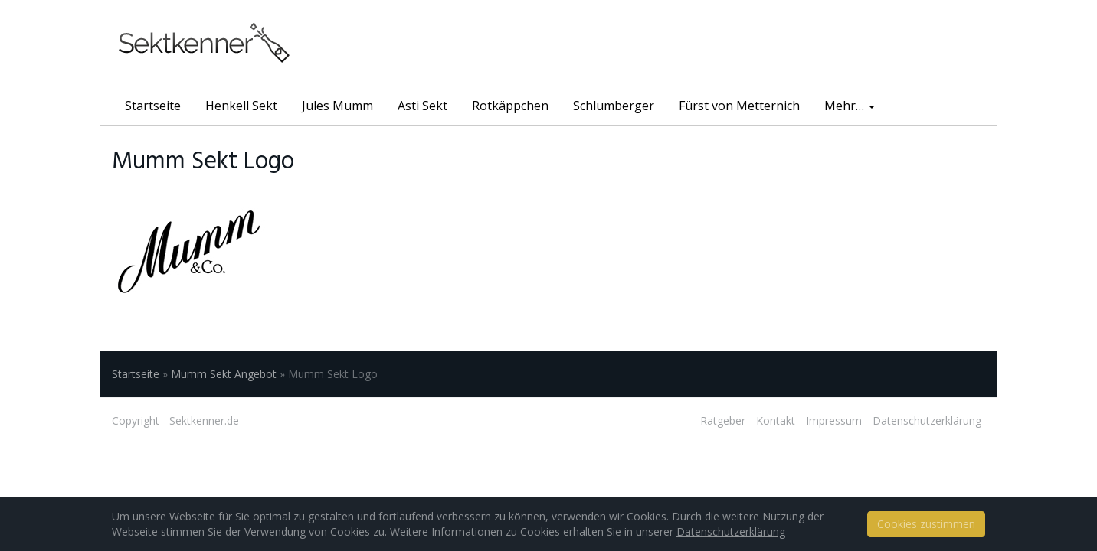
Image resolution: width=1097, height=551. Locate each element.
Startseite (153, 105)
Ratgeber (722, 420)
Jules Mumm (337, 105)
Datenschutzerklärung (927, 420)
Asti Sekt (422, 105)
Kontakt (775, 420)
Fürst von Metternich (739, 105)
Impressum (834, 420)
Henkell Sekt (241, 105)
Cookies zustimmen (926, 524)
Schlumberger (613, 105)
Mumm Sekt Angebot (224, 374)
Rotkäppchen (510, 105)
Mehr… (849, 105)
